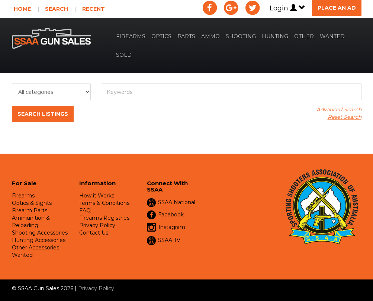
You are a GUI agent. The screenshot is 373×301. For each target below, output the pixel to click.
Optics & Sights (32, 203)
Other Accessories (35, 247)
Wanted (332, 36)
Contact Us (93, 232)
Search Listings (42, 114)
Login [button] (287, 8)
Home (22, 9)
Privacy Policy (97, 225)
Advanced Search (338, 109)
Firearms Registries (104, 218)
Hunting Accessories (38, 240)
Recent (93, 9)
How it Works (96, 195)
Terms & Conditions (104, 203)
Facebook (171, 214)
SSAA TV (169, 240)
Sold (124, 55)
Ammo (210, 36)
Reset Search (344, 117)
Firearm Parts (29, 210)
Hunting (275, 36)
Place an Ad (337, 7)
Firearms (130, 36)
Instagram (166, 227)
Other (304, 36)
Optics (161, 36)
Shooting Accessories (40, 232)
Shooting (241, 36)
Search (56, 9)
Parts (186, 36)
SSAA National (176, 202)
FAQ (85, 210)
